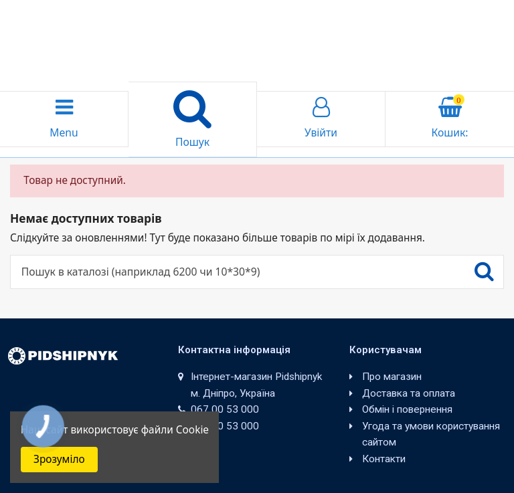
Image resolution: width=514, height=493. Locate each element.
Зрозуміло (59, 459)
